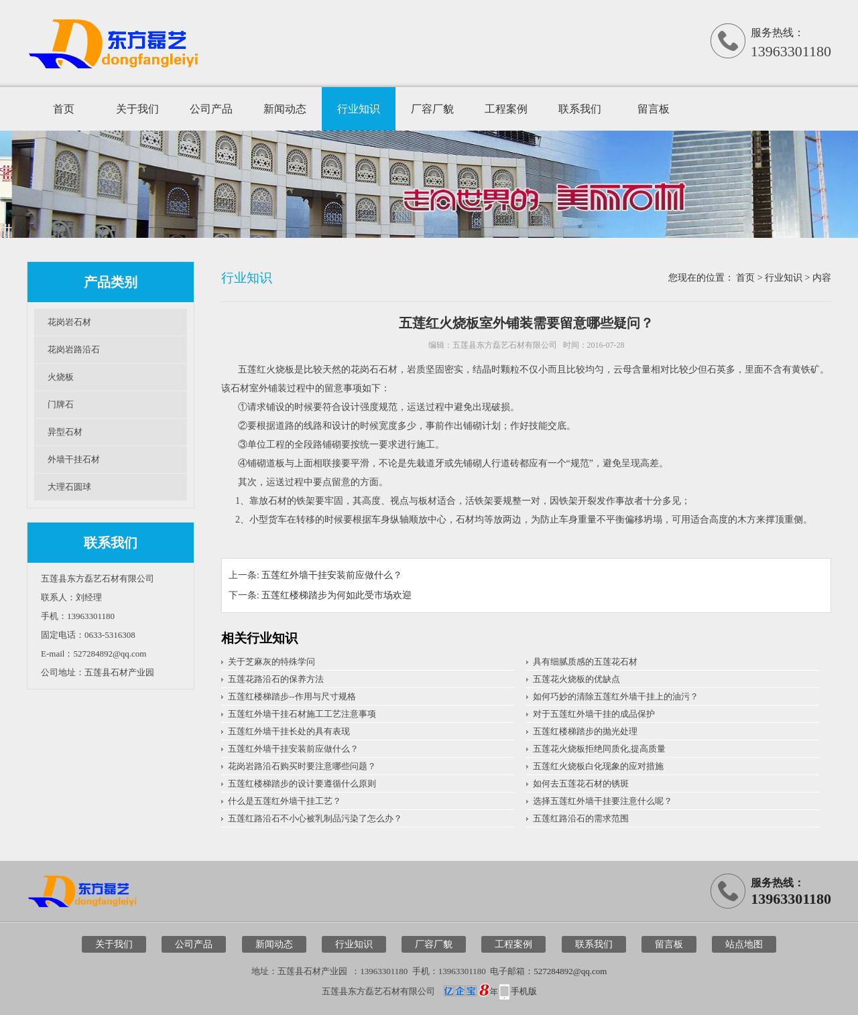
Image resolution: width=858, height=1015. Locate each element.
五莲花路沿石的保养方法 (276, 679)
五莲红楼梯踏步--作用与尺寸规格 (292, 696)
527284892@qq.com (570, 971)
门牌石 (61, 404)
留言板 (653, 109)
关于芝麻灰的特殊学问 (271, 662)
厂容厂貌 (432, 109)
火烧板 (61, 377)
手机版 (524, 991)
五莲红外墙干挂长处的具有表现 (289, 731)
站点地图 (744, 944)
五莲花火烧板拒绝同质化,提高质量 (599, 749)
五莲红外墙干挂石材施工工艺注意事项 (302, 714)
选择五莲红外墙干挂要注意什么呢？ (602, 801)
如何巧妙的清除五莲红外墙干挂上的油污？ (615, 696)
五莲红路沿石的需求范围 (581, 818)
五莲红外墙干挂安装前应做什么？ (331, 575)
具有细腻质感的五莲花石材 (585, 662)
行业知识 (358, 109)
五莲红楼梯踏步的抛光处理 (585, 731)
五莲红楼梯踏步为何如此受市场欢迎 (336, 595)
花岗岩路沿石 (74, 349)
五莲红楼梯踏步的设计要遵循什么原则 (302, 784)
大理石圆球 (69, 487)
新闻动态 (284, 109)
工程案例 (506, 109)
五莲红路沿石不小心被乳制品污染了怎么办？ (315, 818)
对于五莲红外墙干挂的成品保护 (594, 714)
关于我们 (137, 109)
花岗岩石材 (69, 322)
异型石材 (65, 432)
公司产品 (211, 109)
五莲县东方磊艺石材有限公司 (504, 345)
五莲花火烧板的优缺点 (576, 679)
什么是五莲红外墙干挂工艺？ (284, 801)
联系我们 (579, 109)
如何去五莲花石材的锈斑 (581, 784)
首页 (63, 109)
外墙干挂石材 (74, 459)
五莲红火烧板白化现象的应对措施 (598, 766)
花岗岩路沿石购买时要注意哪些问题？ (302, 766)
